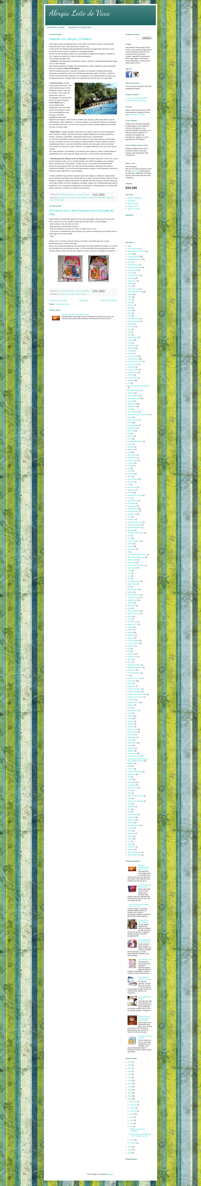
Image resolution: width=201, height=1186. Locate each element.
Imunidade (131, 503)
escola (130, 439)
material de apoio (134, 597)
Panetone (131, 646)
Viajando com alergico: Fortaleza (70, 39)
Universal (131, 823)
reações (130, 716)
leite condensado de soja (136, 557)
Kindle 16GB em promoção (137, 101)
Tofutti (130, 804)
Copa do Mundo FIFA (135, 361)
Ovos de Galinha (133, 640)
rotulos (130, 745)
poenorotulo (132, 670)
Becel (129, 316)
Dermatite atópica (134, 390)
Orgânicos (131, 635)
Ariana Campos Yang (135, 292)
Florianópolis (132, 458)
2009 (130, 1153)
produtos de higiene (134, 692)
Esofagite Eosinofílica (135, 441)
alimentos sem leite (65, 197)
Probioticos (131, 686)
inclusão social (92, 197)
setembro (133, 1111)
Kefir (129, 536)
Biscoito (130, 324)
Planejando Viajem (134, 665)
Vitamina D (131, 847)
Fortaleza (131, 463)
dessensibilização (134, 398)
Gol (129, 484)
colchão (130, 353)
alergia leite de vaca (135, 259)
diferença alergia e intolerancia (138, 415)
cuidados (84, 197)
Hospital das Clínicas (135, 495)
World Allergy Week (134, 855)
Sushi (129, 790)
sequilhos (131, 763)
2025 (130, 1065)
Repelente (131, 735)
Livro (129, 576)
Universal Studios (134, 825)
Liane (129, 571)
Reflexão (131, 724)
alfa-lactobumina (133, 265)
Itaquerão (131, 530)
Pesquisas (131, 654)
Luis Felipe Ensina (134, 581)
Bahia (130, 308)
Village (130, 844)
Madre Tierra (132, 584)
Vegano (130, 836)
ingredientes (132, 514)
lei (128, 552)
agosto (132, 1114)
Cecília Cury (132, 345)
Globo (130, 476)
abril (131, 1126)
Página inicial (84, 300)
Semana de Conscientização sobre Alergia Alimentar (138, 760)
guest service (132, 487)
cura (129, 383)
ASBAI (130, 297)
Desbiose (131, 393)
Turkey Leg (131, 820)
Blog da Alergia (133, 203)
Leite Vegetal (132, 568)
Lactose (130, 544)
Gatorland (131, 474)
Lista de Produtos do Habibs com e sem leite (139, 905)
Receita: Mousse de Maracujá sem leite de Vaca (144, 1018)
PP (129, 675)
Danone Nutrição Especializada (139, 386)
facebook (131, 447)
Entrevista (131, 431)
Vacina (130, 831)
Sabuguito (131, 748)
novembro (133, 1105)
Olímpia (130, 630)
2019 (130, 1077)
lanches (130, 546)
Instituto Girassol (133, 206)
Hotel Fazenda (133, 501)
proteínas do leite (134, 702)
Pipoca (130, 659)
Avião (129, 302)
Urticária (130, 828)
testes (130, 798)
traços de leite (54, 200)
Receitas (131, 721)
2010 (130, 1150)
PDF (129, 651)
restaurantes (109, 197)
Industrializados (133, 511)
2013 (130, 1096)
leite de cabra (132, 560)
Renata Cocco (133, 729)
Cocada (130, 351)
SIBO (129, 766)
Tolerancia (131, 806)
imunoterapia (132, 506)
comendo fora (75, 197)
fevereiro (133, 1143)
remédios (131, 727)
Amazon (130, 273)
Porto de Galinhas (134, 673)
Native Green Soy (134, 614)
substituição (132, 785)
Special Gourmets (134, 209)
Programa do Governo (135, 697)
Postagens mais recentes (59, 300)
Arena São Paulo (134, 289)
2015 (130, 1090)
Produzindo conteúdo (55, 27)
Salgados (131, 751)
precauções (101, 197)
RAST (130, 713)
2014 (130, 1093)
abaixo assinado (133, 249)
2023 (130, 1068)
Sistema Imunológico (135, 771)
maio (132, 1123)
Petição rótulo (132, 657)
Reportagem (132, 737)
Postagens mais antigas (108, 300)
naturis (130, 616)
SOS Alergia (132, 782)
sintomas (131, 769)
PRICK (130, 683)
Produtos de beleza (134, 689)
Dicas (129, 409)
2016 (130, 1087)
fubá (129, 468)
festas (130, 452)
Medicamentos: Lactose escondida (144, 978)
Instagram (131, 519)
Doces (130, 423)
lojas (129, 579)
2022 (130, 1071)
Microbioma (132, 606)
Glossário (131, 482)
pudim (130, 708)
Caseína (130, 340)
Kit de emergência (134, 541)
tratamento (131, 817)
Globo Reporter (133, 479)
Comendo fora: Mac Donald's (143, 921)
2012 (130, 1099)
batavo (130, 310)
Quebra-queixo (133, 710)
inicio (129, 517)
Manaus (130, 592)
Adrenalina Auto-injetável (136, 251)
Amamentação (133, 270)
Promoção (131, 700)
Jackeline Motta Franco (136, 533)
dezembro (133, 1102)
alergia (130, 254)
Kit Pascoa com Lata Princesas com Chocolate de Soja (140, 1135)
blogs (129, 329)
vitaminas (131, 850)
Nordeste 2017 (133, 624)
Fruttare (130, 466)
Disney (130, 417)
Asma (130, 300)
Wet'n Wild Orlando (134, 852)
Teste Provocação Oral (135, 796)
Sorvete (130, 780)
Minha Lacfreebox (134, 611)
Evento (130, 444)
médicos (130, 603)
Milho (129, 608)
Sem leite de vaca (134, 756)
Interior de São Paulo (135, 522)
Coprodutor (131, 367)
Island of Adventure (134, 528)
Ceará (130, 343)
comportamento (133, 359)
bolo (129, 332)
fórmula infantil (133, 460)
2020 (130, 1074)
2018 (130, 1081)
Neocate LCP (132, 622)
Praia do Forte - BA (134, 678)
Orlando (130, 638)
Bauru (130, 313)
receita (130, 718)
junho (132, 1120)
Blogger (110, 1174)
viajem (62, 200)
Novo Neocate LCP (145, 960)
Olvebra (130, 632)
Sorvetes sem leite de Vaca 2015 (144, 886)
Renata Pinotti (132, 732)
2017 (130, 1084)
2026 (130, 1062)
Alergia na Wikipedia (135, 198)
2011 (130, 1147)
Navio (130, 619)
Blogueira (135, 171)
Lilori (129, 573)
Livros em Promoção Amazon (138, 98)
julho (132, 1117)
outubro (133, 1108)
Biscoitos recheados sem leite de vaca (75, 314)
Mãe (129, 587)
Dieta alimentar (133, 412)
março (132, 1140)
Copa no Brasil (133, 364)
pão (129, 649)
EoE (129, 433)
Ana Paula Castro (134, 275)
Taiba (129, 793)
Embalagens (132, 428)
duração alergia (133, 425)
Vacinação (131, 833)
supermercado (133, 788)
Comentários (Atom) (62, 304)
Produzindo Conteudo (137, 115)
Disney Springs (133, 420)
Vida (129, 841)
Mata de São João (134, 595)
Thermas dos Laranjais (136, 801)
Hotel (129, 498)
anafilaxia (131, 278)
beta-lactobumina (134, 321)
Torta (129, 809)
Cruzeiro (130, 375)
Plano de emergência (135, 667)
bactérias (131, 305)
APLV (129, 286)
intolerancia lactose (134, 525)
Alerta (130, 262)
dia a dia (130, 401)
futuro (130, 471)
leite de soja (132, 563)
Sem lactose (132, 753)
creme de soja (132, 372)
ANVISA (130, 284)
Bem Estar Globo (134, 318)
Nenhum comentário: (83, 194)
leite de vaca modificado (136, 565)
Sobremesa (132, 774)
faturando (131, 449)
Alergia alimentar (133, 257)
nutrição (130, 627)
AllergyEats (132, 201)
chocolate (62, 294)
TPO (129, 812)
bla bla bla (131, 327)
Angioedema (132, 281)
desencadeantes (133, 396)
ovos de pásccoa (80, 294)
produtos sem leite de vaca (137, 694)
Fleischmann (132, 455)
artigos (130, 294)
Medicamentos (133, 600)
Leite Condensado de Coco (137, 554)
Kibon (130, 538)
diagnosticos (132, 404)
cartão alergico (133, 337)
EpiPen (130, 436)
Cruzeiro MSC (132, 378)
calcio (130, 335)
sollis (129, 777)
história (130, 493)
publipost (131, 705)
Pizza (129, 662)
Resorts (130, 740)
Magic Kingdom (133, 589)
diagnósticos (132, 406)
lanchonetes (132, 549)
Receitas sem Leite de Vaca (79, 27)
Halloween (131, 490)
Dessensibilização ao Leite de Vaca (144, 941)
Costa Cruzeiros (133, 370)
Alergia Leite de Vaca (79, 13)
